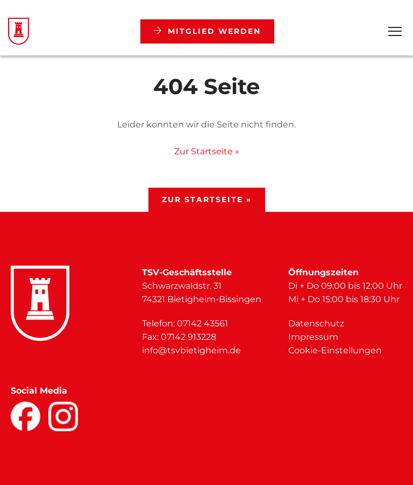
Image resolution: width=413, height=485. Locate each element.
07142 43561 (202, 323)
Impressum (313, 337)
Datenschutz (316, 323)
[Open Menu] (395, 31)
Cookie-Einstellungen (335, 350)
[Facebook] (25, 416)
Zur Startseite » (206, 151)
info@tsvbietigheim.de (191, 350)
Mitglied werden (207, 31)
